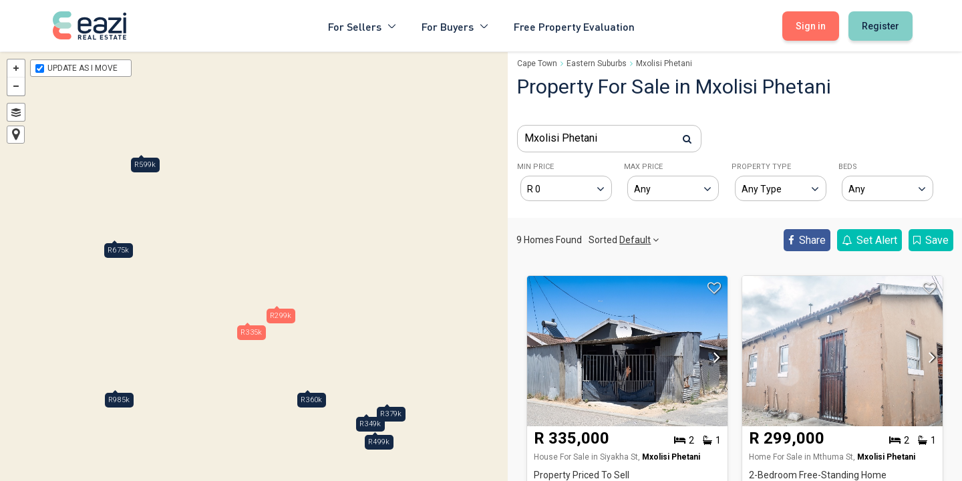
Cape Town (537, 63)
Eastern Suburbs (597, 63)
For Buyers (456, 25)
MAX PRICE (643, 166)
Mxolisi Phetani (664, 63)
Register (880, 26)
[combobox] (609, 138)
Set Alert (869, 240)
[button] (713, 361)
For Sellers (362, 25)
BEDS (847, 166)
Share (807, 240)
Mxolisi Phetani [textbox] (560, 138)
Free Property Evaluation (574, 25)
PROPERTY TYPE (761, 166)
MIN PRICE (535, 166)
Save (931, 240)
